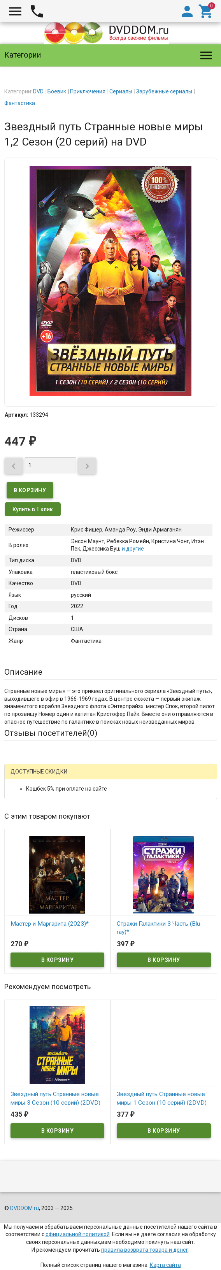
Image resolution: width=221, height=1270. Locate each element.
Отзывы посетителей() (50, 733)
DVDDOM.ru (24, 1208)
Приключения (87, 91)
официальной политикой (78, 1234)
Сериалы (120, 91)
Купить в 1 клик (32, 509)
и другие (132, 549)
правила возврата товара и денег (144, 1250)
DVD (38, 91)
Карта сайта (165, 1265)
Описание (23, 672)
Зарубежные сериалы (164, 91)
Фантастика (19, 103)
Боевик (56, 91)
